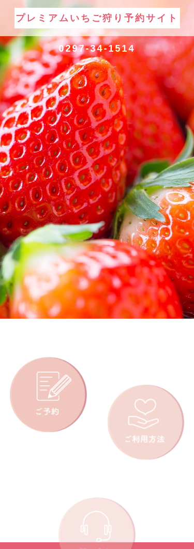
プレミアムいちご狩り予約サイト (97, 18)
